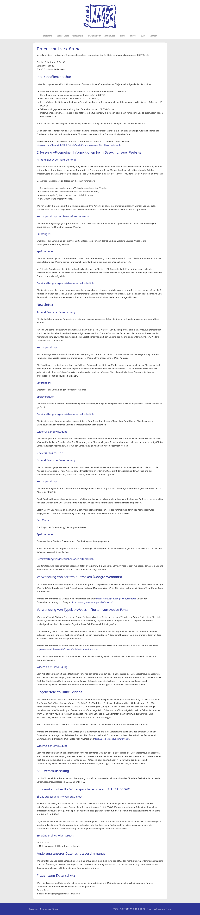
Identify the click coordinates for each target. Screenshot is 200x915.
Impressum (33, 909)
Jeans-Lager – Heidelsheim (70, 36)
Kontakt (153, 36)
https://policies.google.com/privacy (111, 739)
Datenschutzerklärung (49, 909)
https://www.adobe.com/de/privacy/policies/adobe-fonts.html (67, 649)
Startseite (47, 36)
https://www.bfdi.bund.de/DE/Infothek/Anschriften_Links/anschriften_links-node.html (78, 145)
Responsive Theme (163, 909)
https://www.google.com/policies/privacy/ (91, 602)
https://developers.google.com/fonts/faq (116, 599)
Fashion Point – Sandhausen (101, 36)
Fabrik (133, 36)
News (122, 36)
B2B (143, 36)
